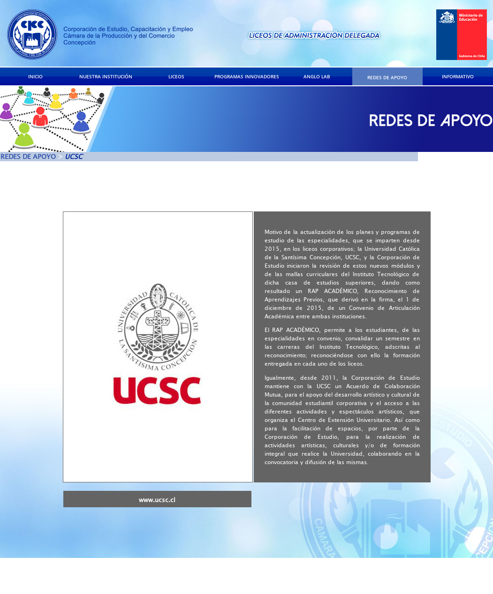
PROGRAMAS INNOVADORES (246, 76)
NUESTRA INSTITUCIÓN (105, 76)
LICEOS (176, 76)
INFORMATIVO (458, 76)
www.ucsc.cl (157, 500)
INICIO (35, 76)
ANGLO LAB (316, 76)
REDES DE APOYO (387, 77)
